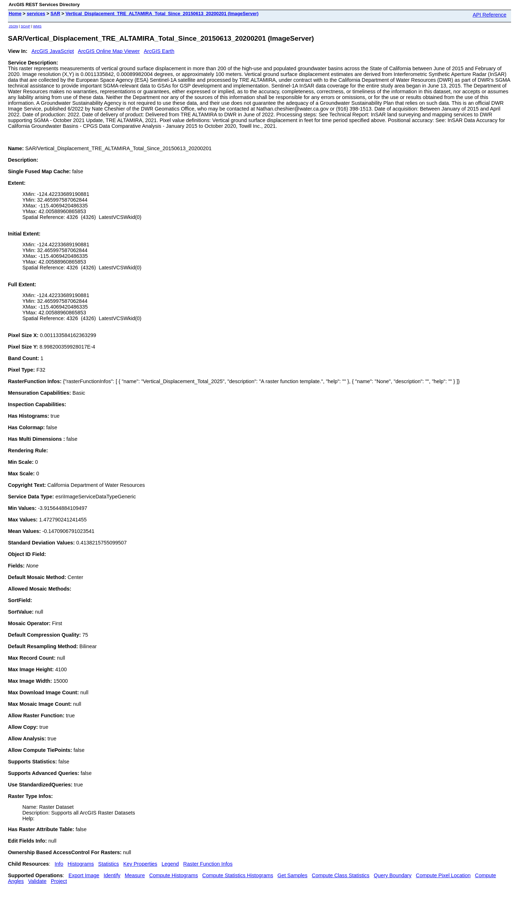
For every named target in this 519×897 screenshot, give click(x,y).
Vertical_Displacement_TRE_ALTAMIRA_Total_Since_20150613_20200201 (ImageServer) (162, 13)
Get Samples (292, 875)
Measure (135, 875)
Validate (37, 881)
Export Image (83, 875)
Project (59, 881)
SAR (55, 13)
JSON (13, 26)
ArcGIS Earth (159, 51)
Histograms (81, 864)
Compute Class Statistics (340, 875)
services (36, 13)
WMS (37, 26)
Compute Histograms (173, 875)
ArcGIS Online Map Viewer (109, 51)
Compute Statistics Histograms (237, 875)
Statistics (108, 864)
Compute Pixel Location (443, 875)
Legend (170, 864)
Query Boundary (393, 875)
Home (15, 13)
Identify (112, 875)
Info (59, 864)
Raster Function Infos (207, 864)
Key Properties (140, 864)
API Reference (489, 15)
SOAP (25, 26)
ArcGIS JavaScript (52, 51)
